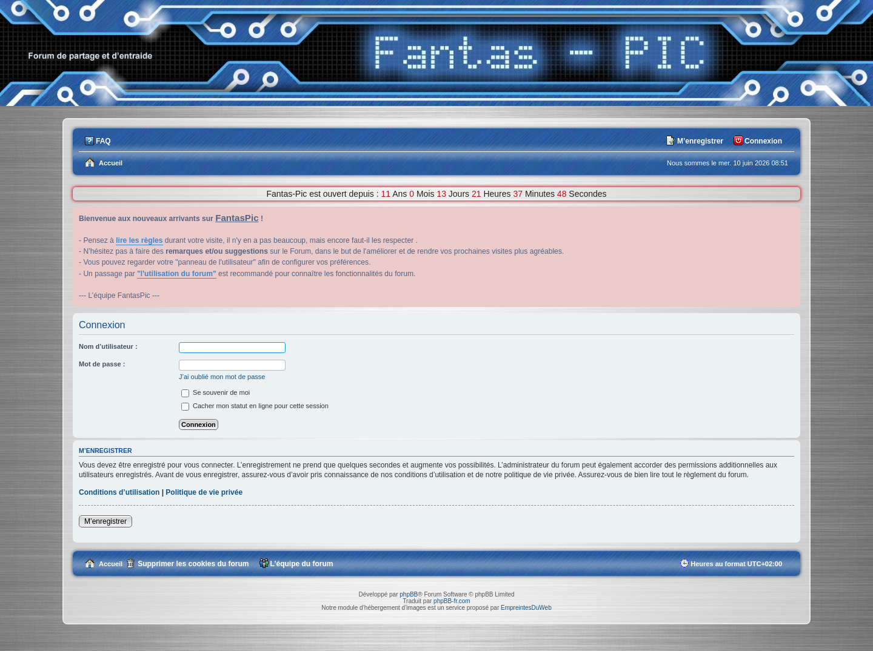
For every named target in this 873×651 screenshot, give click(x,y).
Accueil (110, 563)
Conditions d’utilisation (119, 492)
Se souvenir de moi (215, 392)
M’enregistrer (105, 521)
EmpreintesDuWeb (526, 607)
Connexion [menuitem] (763, 141)
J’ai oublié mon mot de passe (222, 376)
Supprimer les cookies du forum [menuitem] (193, 564)
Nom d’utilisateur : (108, 346)
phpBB (409, 594)
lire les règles (139, 240)
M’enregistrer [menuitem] (700, 141)
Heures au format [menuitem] (736, 563)
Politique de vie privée (204, 492)
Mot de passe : (102, 364)
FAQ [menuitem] (103, 141)
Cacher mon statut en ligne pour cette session (255, 405)
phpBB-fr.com (451, 601)
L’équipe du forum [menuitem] (301, 564)
